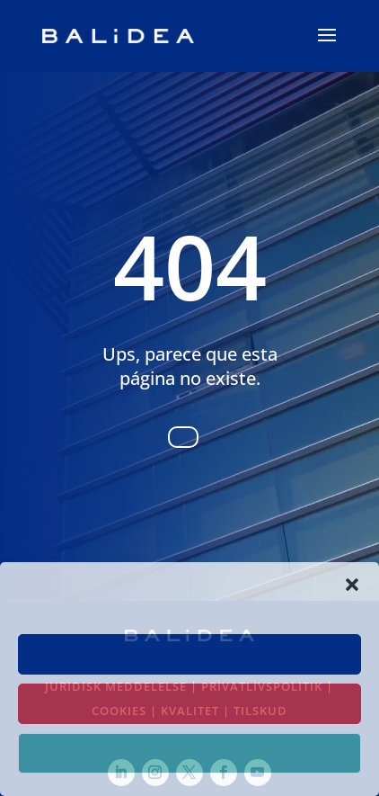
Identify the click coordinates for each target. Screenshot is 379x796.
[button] (352, 585)
